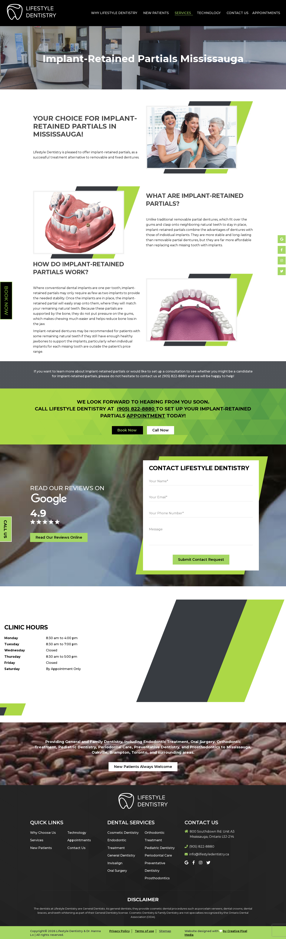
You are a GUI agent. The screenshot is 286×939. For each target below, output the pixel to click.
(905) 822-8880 (136, 409)
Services (183, 13)
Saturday (12, 669)
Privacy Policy (119, 931)
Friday (9, 663)
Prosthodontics (157, 878)
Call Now (160, 430)
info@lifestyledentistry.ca (209, 854)
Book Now (6, 300)
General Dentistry (121, 855)
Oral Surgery (117, 871)
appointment (146, 416)
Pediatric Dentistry (160, 848)
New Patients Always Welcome (143, 767)
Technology (209, 13)
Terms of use (144, 931)
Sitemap (165, 931)
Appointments (266, 13)
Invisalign (114, 863)
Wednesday (14, 650)
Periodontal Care (158, 855)
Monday (11, 638)
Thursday (12, 657)
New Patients (156, 13)
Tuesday (11, 644)
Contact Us (237, 13)
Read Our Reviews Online (58, 537)
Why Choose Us (43, 833)
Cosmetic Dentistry (123, 833)
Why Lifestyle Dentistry (114, 13)
